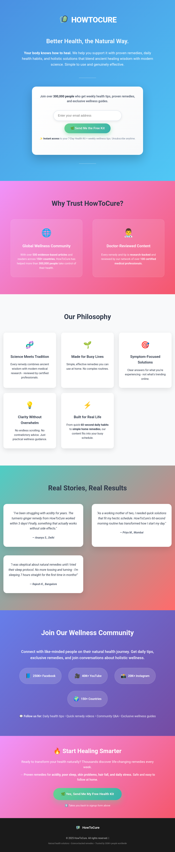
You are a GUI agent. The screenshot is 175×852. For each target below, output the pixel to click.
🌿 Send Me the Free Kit (87, 128)
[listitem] (40, 676)
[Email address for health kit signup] (87, 115)
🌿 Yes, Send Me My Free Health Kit (87, 794)
